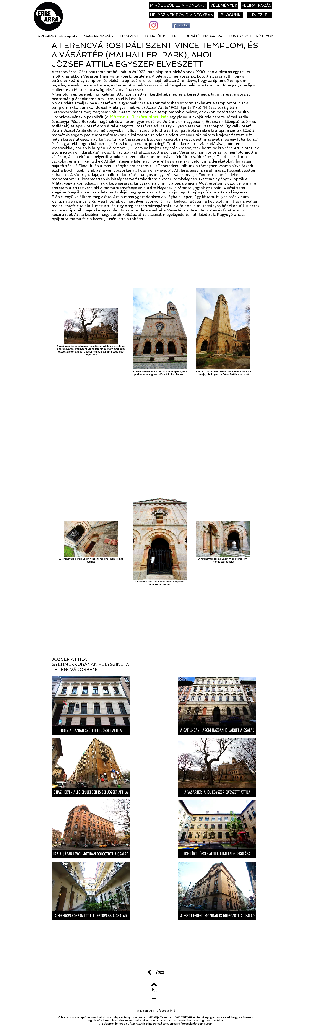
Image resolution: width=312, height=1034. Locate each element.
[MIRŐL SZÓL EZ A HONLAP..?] (178, 5)
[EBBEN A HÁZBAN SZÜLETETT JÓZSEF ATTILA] (91, 730)
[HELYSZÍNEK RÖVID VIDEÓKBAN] (181, 15)
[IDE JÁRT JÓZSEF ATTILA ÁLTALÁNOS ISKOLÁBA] (217, 853)
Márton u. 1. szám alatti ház (138, 116)
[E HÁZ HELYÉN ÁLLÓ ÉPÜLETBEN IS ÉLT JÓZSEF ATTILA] (91, 792)
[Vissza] (160, 972)
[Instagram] (153, 25)
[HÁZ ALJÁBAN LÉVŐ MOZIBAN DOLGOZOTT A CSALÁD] (91, 854)
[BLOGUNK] (230, 15)
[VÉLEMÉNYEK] (223, 5)
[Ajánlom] (181, 25)
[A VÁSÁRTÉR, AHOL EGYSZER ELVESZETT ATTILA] (217, 792)
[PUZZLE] (259, 15)
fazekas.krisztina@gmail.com (149, 1023)
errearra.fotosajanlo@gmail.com (191, 1023)
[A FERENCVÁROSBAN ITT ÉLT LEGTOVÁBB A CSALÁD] (91, 915)
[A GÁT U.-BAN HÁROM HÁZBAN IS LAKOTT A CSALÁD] (217, 730)
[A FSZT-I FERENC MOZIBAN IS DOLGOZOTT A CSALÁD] (217, 915)
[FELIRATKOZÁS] (256, 5)
